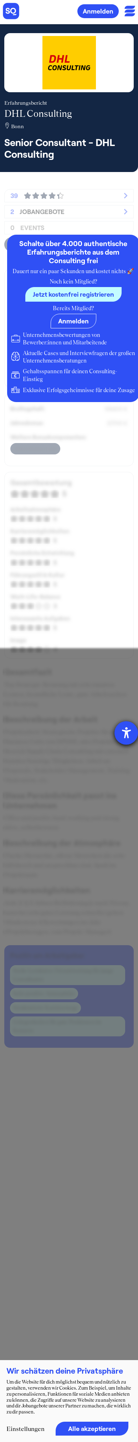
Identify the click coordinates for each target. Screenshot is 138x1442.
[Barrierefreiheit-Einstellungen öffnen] (126, 733)
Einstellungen (25, 1428)
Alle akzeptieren (92, 1428)
